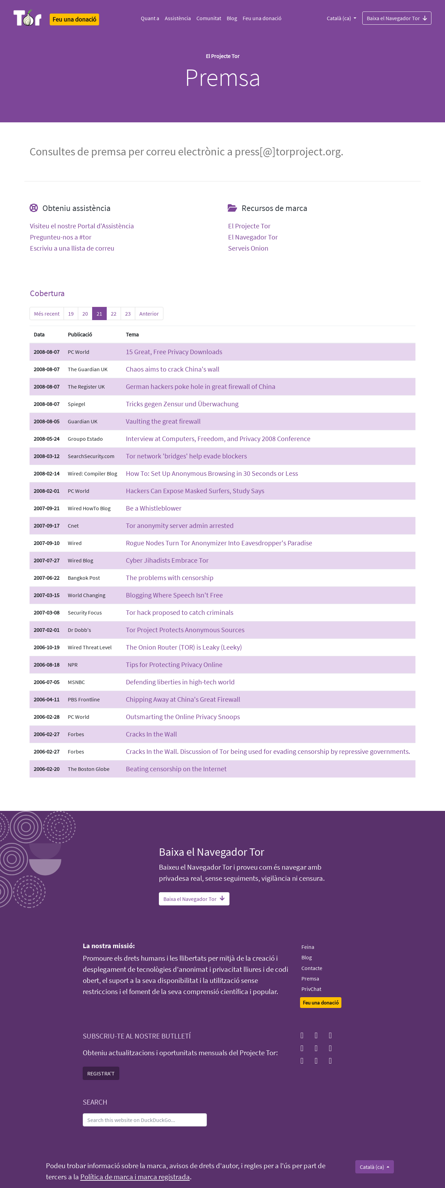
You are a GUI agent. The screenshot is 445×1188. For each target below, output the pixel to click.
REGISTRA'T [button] (101, 1073)
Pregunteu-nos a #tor (60, 237)
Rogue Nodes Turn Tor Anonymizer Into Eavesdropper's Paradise (219, 542)
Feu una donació (262, 18)
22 (113, 313)
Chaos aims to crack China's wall (172, 369)
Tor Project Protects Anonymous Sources (185, 629)
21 (99, 313)
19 (71, 313)
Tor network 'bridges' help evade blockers (186, 455)
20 (85, 313)
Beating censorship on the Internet (176, 768)
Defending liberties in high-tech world (180, 681)
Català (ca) (339, 18)
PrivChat (311, 988)
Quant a (150, 18)
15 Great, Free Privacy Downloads (174, 351)
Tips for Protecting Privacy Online (174, 664)
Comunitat (208, 18)
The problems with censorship (169, 577)
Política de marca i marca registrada (135, 1176)
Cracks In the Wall (151, 734)
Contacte (311, 968)
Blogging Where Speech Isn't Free (174, 595)
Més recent (46, 313)
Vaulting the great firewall (163, 421)
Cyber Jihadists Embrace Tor (167, 560)
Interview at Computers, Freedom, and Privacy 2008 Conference (218, 438)
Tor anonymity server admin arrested (180, 525)
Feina (307, 946)
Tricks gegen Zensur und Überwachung (182, 403)
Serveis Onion (248, 248)
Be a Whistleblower (153, 508)
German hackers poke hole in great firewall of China (200, 386)
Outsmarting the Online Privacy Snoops (183, 716)
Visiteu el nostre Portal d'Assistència (82, 226)
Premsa (310, 978)
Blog (232, 18)
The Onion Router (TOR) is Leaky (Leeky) (184, 647)
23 (128, 313)
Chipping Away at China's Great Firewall (183, 699)
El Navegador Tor (253, 237)
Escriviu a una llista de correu (72, 248)
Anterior (149, 313)
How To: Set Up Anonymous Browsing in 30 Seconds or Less (212, 473)
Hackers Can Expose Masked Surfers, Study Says (195, 490)
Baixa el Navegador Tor (397, 18)
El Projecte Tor (249, 226)
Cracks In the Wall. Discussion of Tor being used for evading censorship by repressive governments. (268, 751)
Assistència (178, 18)
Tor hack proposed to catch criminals (179, 612)
